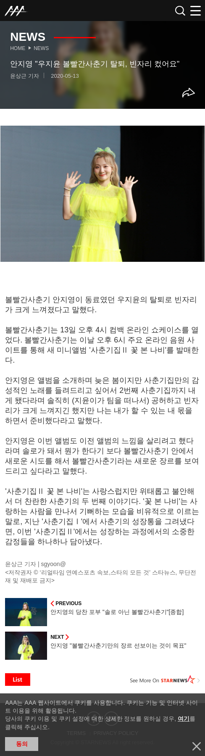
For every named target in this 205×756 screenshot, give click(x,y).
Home (17, 48)
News (41, 48)
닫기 (196, 746)
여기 (183, 718)
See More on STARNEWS (165, 679)
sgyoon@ (53, 564)
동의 (22, 743)
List (17, 679)
